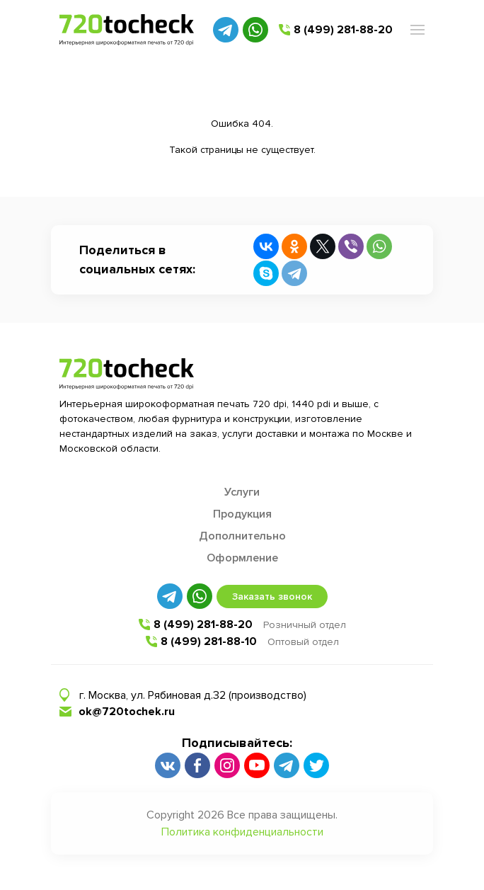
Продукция (242, 514)
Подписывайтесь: (237, 743)
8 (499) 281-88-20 (343, 30)
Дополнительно (242, 536)
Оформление (242, 558)
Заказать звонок (272, 597)
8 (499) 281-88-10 (209, 641)
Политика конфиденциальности (242, 832)
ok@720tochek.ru (127, 711)
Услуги (242, 492)
